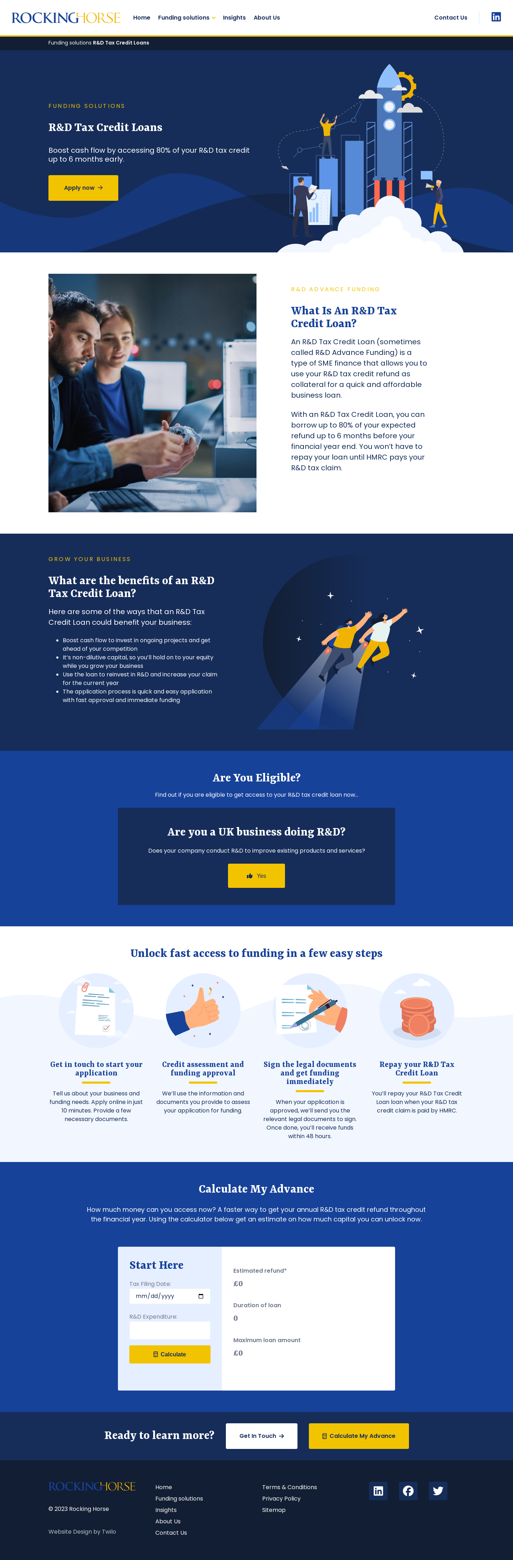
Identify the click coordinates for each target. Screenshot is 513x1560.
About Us (267, 18)
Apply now (83, 188)
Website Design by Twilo (82, 1532)
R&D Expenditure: (153, 1317)
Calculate (170, 1354)
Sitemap (274, 1510)
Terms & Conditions (289, 1487)
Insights (234, 18)
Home (141, 18)
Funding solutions (183, 18)
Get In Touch (261, 1436)
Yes (256, 876)
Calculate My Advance (358, 1436)
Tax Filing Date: (150, 1284)
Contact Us (450, 18)
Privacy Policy (281, 1498)
